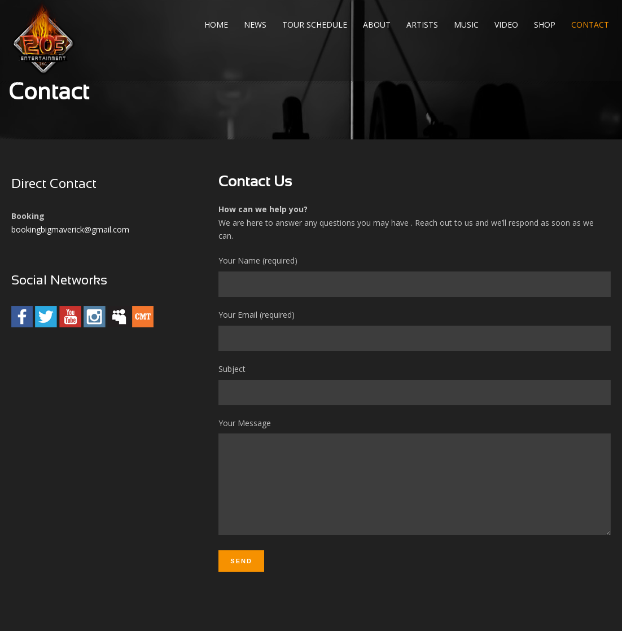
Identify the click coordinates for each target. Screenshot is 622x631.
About (377, 24)
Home (216, 24)
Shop (544, 24)
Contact (590, 24)
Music (466, 24)
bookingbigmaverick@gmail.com (70, 229)
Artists (422, 24)
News (255, 24)
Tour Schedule (314, 24)
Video (506, 24)
